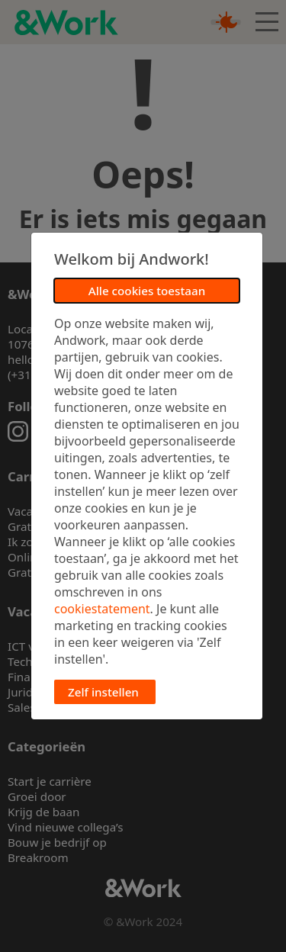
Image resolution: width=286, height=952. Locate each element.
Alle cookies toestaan (146, 290)
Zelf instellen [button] (103, 692)
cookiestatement (102, 608)
